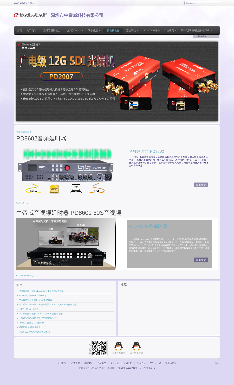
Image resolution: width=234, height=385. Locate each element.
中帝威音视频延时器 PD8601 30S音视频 (68, 212)
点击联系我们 (136, 353)
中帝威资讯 (149, 368)
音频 (18, 131)
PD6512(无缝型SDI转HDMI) (32, 323)
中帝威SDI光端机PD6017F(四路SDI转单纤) (39, 318)
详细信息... (21, 203)
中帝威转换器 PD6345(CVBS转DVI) (35, 300)
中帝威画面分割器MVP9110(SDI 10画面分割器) (41, 313)
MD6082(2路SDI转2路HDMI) (32, 295)
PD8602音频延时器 (41, 138)
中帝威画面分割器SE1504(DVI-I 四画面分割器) (41, 291)
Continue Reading (25, 275)
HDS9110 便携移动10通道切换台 (34, 332)
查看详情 (201, 184)
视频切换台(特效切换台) (30, 327)
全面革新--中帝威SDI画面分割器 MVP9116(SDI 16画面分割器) (48, 304)
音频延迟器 (26, 131)
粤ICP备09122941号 (127, 368)
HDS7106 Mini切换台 (29, 309)
